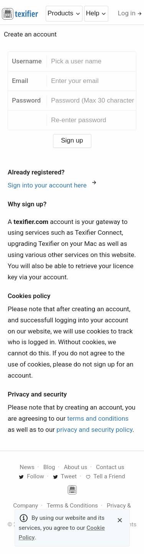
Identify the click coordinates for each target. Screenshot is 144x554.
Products (64, 13)
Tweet (65, 476)
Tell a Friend (105, 476)
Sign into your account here (52, 185)
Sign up (72, 140)
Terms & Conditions (72, 505)
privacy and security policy (94, 429)
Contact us (110, 467)
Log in (130, 13)
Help (96, 13)
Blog (49, 467)
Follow (31, 476)
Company (25, 505)
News (27, 467)
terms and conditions (98, 418)
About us (75, 467)
